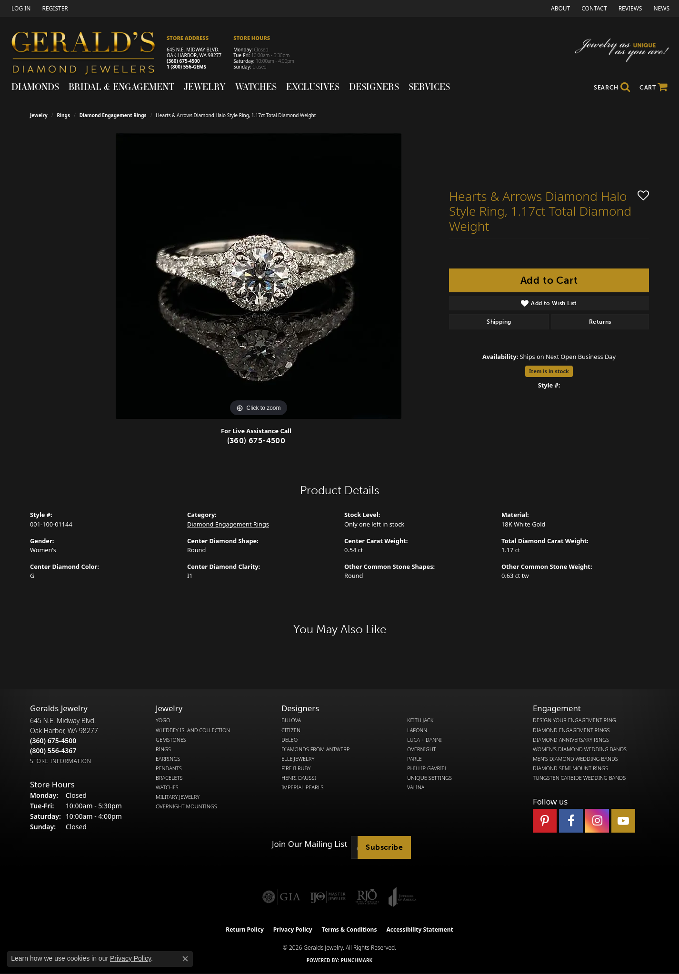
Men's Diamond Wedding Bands (575, 759)
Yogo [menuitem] (163, 720)
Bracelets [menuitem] (169, 778)
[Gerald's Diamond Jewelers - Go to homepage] (88, 54)
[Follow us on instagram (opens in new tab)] (597, 821)
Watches (256, 86)
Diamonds (35, 86)
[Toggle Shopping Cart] (653, 88)
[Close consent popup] (185, 959)
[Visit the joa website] (402, 897)
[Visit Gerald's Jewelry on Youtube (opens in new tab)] (623, 821)
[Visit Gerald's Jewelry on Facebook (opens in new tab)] (571, 821)
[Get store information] (60, 761)
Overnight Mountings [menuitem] (186, 806)
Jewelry (205, 86)
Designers (374, 86)
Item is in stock (549, 371)
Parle (414, 759)
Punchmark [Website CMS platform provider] (357, 960)
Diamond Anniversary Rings (571, 740)
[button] (20, 8)
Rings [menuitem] (163, 749)
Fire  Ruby (295, 768)
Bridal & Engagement (121, 86)
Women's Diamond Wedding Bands (580, 749)
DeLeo (289, 740)
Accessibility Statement (419, 929)
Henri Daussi (298, 778)
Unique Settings (429, 778)
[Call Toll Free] (53, 750)
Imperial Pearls (302, 787)
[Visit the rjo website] (367, 897)
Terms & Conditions (349, 929)
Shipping (499, 321)
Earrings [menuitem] (168, 759)
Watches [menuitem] (167, 787)
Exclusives (313, 86)
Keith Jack (420, 720)
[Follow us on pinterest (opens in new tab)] (545, 821)
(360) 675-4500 (183, 61)
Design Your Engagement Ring (574, 720)
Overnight (421, 749)
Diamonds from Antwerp (315, 749)
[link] (54, 8)
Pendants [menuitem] (169, 768)
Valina (415, 787)
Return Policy (245, 929)
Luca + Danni (424, 740)
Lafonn (417, 730)
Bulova (291, 720)
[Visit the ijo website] (328, 897)
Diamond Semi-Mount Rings (570, 768)
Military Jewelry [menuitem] (178, 797)
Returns (600, 321)
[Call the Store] (53, 740)
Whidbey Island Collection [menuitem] (193, 730)
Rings (63, 115)
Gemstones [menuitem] (171, 740)
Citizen (290, 730)
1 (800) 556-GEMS (186, 66)
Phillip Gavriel (427, 768)
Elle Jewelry (297, 759)
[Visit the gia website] (281, 897)
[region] (258, 276)
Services (429, 86)
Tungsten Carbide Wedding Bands (579, 778)
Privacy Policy (292, 929)
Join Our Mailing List (309, 844)
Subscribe (384, 847)
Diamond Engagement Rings (113, 115)
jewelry (39, 115)
